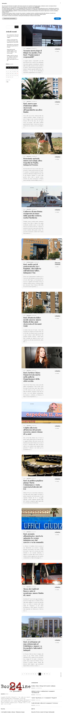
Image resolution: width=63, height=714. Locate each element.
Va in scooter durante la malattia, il (39, 698)
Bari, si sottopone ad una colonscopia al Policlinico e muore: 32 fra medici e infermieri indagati (33, 623)
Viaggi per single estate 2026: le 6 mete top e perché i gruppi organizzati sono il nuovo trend (12, 41)
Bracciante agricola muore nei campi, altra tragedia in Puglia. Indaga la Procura (33, 157)
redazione (28, 48)
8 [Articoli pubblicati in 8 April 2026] (10, 71)
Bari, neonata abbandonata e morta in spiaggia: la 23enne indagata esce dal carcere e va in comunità (33, 520)
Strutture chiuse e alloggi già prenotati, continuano (43, 661)
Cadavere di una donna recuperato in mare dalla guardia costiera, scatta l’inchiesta (32, 209)
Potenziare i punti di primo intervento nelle (11, 692)
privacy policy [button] (37, 5)
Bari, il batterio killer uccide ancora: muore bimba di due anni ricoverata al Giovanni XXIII (33, 314)
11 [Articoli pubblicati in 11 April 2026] (15, 71)
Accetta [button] (57, 18)
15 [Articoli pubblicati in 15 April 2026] (10, 73)
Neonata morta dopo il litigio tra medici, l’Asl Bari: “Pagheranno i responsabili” (33, 53)
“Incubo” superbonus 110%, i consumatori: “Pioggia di (44, 673)
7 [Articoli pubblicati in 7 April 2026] (8, 71)
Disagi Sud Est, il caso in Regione (9, 698)
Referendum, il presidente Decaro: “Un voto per (12, 703)
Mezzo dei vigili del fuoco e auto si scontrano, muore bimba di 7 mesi (33, 571)
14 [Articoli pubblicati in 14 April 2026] (8, 73)
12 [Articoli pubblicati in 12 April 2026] (17, 71)
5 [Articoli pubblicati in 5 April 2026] (17, 69)
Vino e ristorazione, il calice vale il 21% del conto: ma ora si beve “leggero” (12, 36)
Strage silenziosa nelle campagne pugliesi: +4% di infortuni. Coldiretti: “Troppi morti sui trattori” (12, 51)
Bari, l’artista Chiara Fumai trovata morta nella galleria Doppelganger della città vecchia (33, 366)
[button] (60, 3)
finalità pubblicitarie (9, 10)
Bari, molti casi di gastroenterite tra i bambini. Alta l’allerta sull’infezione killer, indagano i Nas (31, 262)
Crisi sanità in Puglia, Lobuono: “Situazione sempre (13, 687)
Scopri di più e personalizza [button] (9, 18)
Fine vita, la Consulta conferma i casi (40, 692)
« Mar (7, 82)
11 (50, 649)
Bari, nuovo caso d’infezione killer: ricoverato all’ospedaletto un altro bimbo (33, 106)
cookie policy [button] (36, 7)
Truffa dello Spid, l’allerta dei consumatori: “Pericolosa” (44, 678)
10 (47, 649)
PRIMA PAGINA (3, 710)
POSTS (58, 51)
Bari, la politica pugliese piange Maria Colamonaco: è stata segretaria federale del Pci (33, 469)
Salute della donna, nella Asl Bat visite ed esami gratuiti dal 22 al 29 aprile (12, 46)
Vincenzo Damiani (30, 256)
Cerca (16, 27)
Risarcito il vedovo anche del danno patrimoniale (42, 687)
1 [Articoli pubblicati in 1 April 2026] (10, 69)
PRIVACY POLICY (10, 710)
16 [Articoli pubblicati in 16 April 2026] (12, 73)
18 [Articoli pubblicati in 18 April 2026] (15, 73)
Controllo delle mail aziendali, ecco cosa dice (42, 703)
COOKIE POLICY (17, 710)
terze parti (21, 8)
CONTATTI (23, 710)
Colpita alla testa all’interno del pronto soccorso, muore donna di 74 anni (33, 418)
